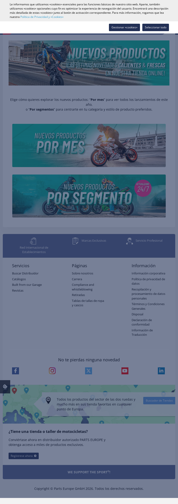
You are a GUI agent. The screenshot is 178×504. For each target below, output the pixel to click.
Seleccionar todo (155, 27)
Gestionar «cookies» (124, 27)
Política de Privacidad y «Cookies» (42, 17)
